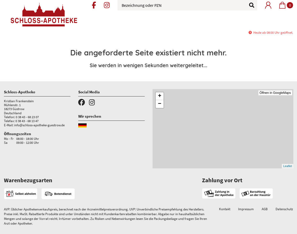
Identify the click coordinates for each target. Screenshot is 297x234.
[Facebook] (94, 6)
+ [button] (159, 96)
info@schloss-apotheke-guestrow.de (39, 125)
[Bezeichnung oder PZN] (187, 5)
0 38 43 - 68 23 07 (27, 117)
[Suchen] (249, 5)
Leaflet (287, 166)
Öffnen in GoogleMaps (275, 93)
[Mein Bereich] (268, 5)
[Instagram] (107, 6)
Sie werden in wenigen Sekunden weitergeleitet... (149, 65)
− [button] (159, 104)
